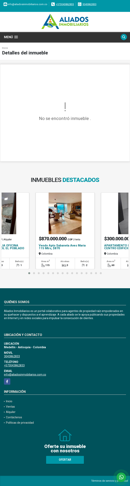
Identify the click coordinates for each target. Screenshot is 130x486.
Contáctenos (14, 417)
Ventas (10, 406)
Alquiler (11, 412)
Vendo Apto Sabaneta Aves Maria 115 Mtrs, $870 (62, 247)
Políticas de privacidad (20, 422)
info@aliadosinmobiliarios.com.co (25, 374)
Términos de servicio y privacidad (109, 480)
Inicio (5, 48)
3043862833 (89, 4)
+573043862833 (65, 4)
